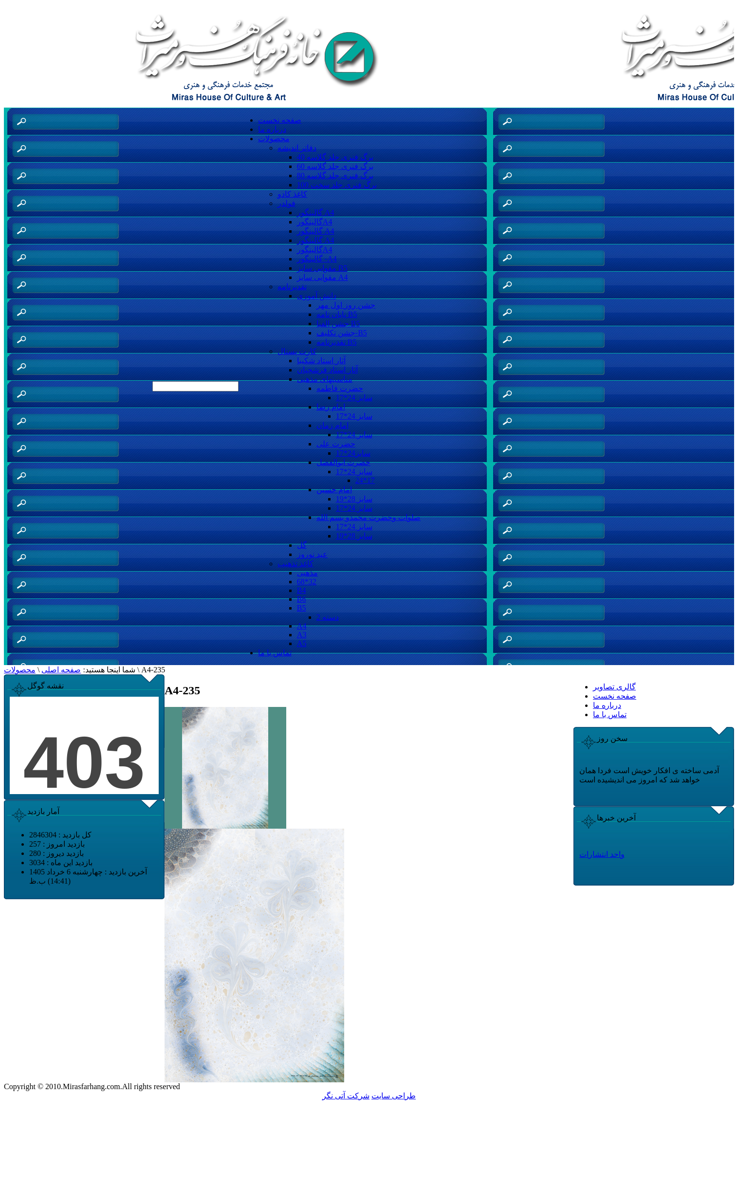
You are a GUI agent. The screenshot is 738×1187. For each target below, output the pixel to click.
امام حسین (334, 489)
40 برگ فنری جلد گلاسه (335, 157)
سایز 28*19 (354, 499)
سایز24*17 (353, 453)
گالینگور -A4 (317, 259)
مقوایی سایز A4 (322, 277)
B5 (301, 608)
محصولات (274, 138)
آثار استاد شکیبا (321, 360)
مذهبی (307, 573)
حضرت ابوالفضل (343, 462)
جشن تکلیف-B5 (341, 333)
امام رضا (330, 407)
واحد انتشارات (602, 854)
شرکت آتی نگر (345, 1096)
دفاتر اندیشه (296, 148)
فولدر (286, 203)
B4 (301, 590)
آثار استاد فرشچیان (327, 370)
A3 (302, 635)
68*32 (306, 581)
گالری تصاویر (614, 687)
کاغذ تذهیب (295, 563)
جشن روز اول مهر (345, 305)
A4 (302, 626)
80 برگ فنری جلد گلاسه (335, 175)
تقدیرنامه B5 (336, 342)
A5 (302, 643)
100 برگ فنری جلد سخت (337, 185)
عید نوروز (312, 554)
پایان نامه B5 (336, 314)
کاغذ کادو (292, 194)
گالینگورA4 (314, 222)
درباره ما (272, 129)
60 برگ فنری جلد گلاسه (335, 166)
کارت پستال (296, 351)
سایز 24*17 (354, 397)
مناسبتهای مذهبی (324, 379)
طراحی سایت (393, 1096)
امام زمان (332, 425)
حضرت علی (335, 444)
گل (302, 545)
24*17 (365, 480)
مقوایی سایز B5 (322, 268)
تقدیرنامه (292, 286)
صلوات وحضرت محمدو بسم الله (368, 517)
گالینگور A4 (315, 212)
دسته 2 (327, 617)
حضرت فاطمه (339, 388)
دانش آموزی (316, 296)
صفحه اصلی (61, 670)
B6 (301, 599)
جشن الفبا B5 (338, 323)
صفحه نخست (279, 120)
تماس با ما (275, 653)
